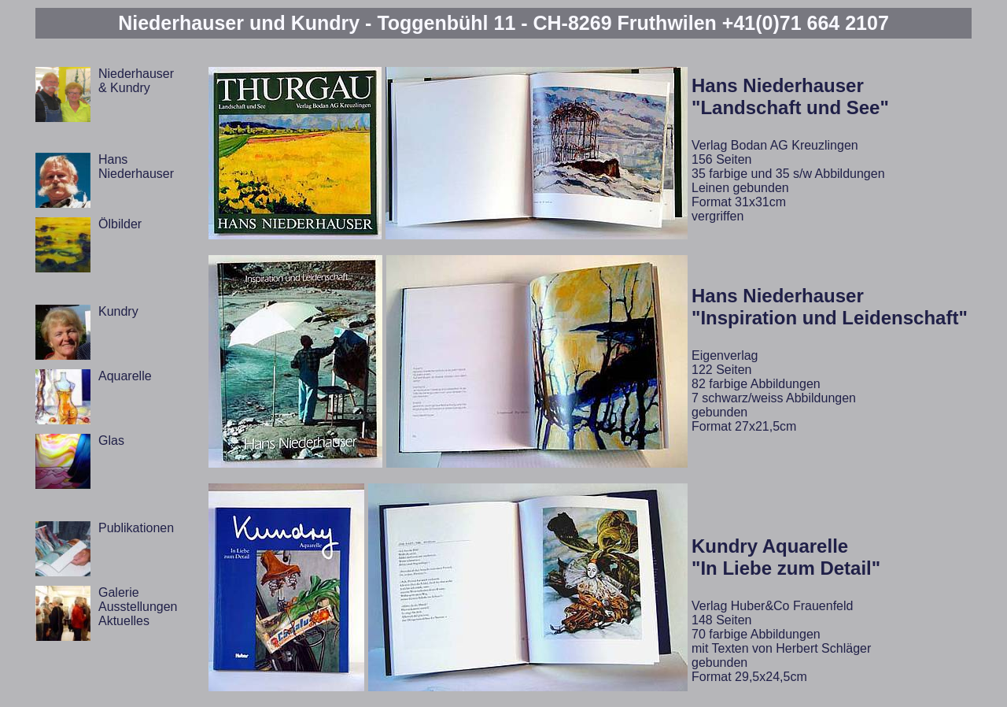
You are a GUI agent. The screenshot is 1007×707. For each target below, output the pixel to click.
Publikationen (136, 528)
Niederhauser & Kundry (136, 80)
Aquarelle (125, 376)
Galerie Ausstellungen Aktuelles (138, 606)
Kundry (118, 311)
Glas (111, 440)
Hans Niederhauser (136, 166)
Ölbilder (120, 224)
